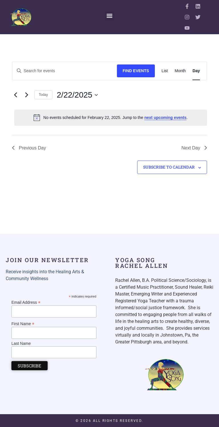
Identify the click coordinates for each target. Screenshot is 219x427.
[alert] (110, 118)
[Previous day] (15, 95)
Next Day (194, 147)
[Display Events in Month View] (180, 71)
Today (43, 95)
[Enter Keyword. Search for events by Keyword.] (64, 71)
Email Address (25, 302)
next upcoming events (165, 117)
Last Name (21, 343)
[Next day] (26, 95)
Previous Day (29, 147)
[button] (109, 16)
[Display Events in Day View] (196, 71)
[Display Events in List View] (165, 71)
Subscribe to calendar (169, 167)
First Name (23, 323)
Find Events (136, 70)
